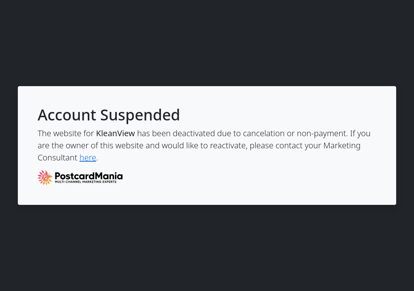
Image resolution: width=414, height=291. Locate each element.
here (87, 157)
